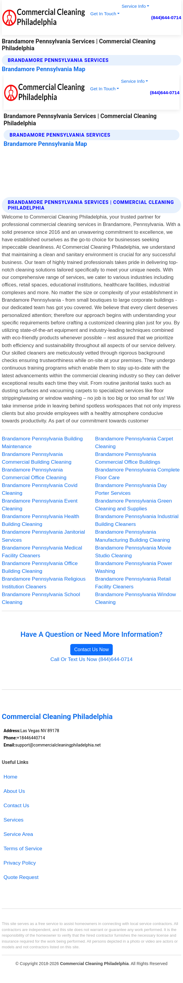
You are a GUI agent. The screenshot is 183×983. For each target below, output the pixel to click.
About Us (14, 791)
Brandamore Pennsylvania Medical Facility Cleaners (42, 551)
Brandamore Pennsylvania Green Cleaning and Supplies (133, 505)
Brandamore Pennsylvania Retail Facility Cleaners (133, 583)
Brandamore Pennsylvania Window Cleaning (135, 598)
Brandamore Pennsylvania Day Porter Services (131, 489)
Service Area (18, 834)
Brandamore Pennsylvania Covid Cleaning (39, 489)
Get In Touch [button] (103, 13)
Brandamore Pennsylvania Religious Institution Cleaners (44, 583)
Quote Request (21, 877)
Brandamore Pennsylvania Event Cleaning (39, 505)
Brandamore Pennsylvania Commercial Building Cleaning (36, 458)
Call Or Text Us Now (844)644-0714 (92, 659)
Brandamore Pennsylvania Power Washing (133, 567)
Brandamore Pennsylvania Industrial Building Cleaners (137, 520)
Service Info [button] (134, 6)
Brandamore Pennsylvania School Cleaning (41, 598)
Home (10, 777)
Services (14, 820)
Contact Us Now (91, 649)
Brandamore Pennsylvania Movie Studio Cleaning (133, 551)
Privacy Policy (20, 863)
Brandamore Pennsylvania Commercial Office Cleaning (34, 473)
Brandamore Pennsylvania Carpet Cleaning (134, 442)
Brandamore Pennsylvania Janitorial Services (43, 536)
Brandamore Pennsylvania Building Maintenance (42, 442)
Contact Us (16, 805)
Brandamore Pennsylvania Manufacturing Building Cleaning (132, 536)
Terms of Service (23, 848)
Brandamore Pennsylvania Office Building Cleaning (40, 567)
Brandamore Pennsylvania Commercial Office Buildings (127, 458)
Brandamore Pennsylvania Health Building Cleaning (40, 520)
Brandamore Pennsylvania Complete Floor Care (137, 473)
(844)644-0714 (166, 17)
